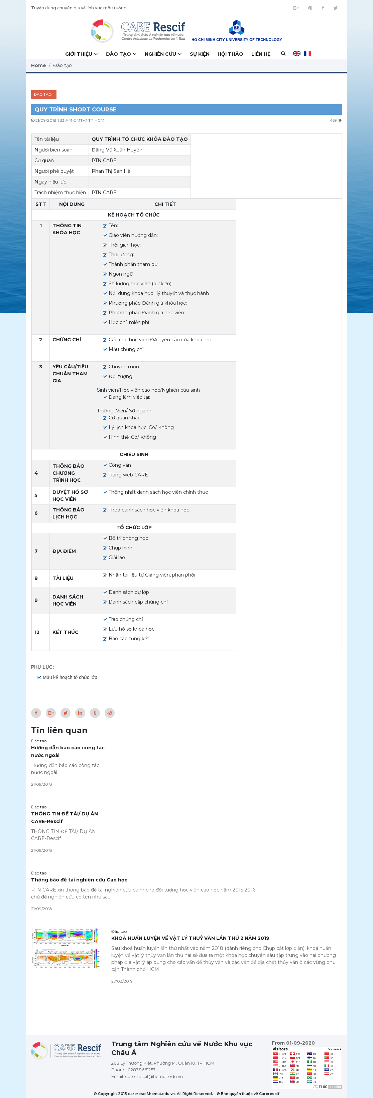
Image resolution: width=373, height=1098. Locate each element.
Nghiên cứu (160, 54)
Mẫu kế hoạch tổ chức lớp (70, 677)
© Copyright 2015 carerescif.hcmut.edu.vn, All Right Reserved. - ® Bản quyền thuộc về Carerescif (186, 1093)
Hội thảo (230, 54)
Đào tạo (118, 54)
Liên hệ (260, 54)
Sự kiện (200, 54)
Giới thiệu (78, 54)
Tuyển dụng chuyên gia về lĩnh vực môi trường (79, 7)
